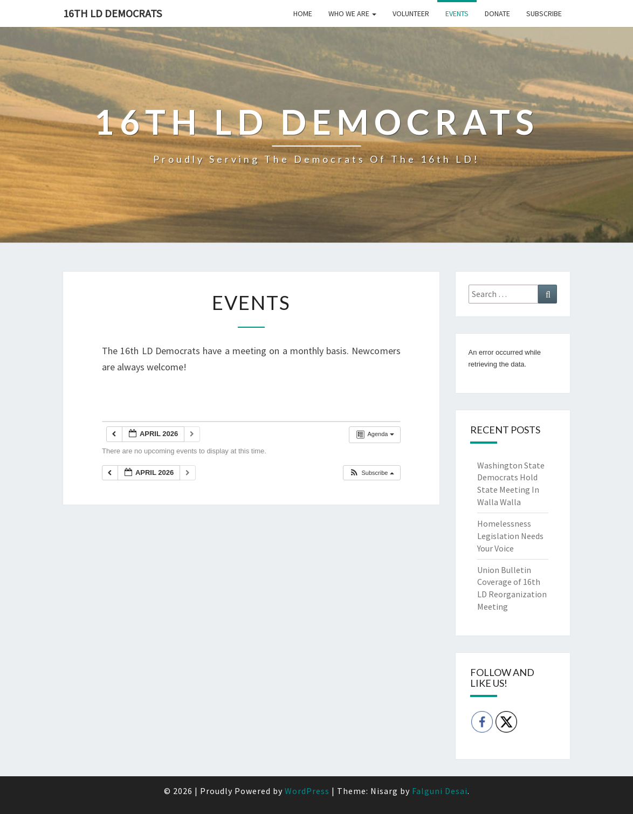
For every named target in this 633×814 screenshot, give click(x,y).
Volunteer (411, 13)
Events (457, 13)
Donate (497, 13)
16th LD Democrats (112, 13)
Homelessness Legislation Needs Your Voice (510, 536)
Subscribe (544, 13)
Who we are (352, 13)
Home (302, 13)
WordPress (307, 790)
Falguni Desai (439, 790)
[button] (371, 473)
